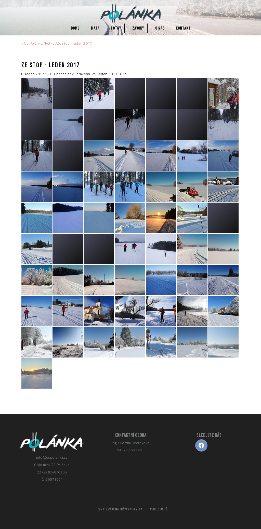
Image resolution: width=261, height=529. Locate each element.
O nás (160, 28)
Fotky (116, 28)
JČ (165, 509)
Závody (138, 28)
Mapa (95, 28)
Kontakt (183, 28)
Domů (75, 28)
